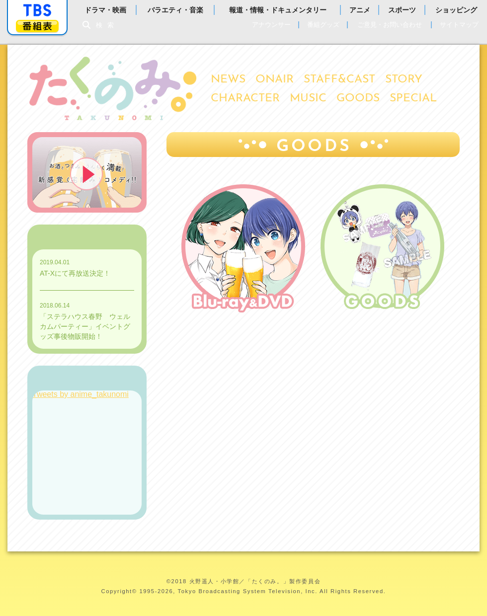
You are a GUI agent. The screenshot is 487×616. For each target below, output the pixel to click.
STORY (403, 79)
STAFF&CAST (339, 79)
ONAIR (274, 79)
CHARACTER (245, 98)
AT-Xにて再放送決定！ (75, 273)
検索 (107, 25)
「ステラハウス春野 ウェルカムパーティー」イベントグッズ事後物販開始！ (85, 326)
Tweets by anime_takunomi (80, 394)
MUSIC (308, 98)
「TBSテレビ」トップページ (37, 10)
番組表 (37, 26)
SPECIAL (413, 98)
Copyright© (119, 591)
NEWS (228, 79)
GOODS (358, 98)
